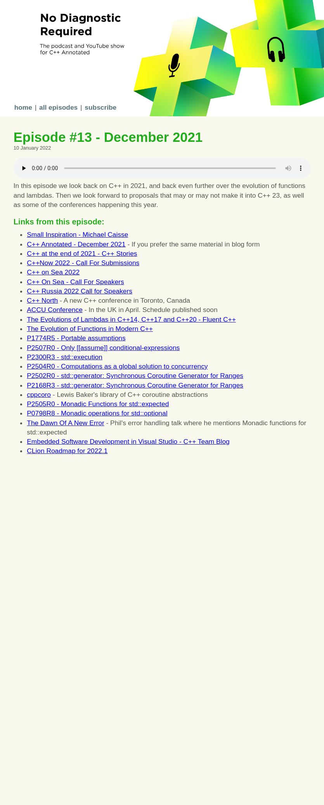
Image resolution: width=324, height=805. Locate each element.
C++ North (42, 300)
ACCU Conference (55, 310)
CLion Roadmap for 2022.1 (67, 451)
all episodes (58, 107)
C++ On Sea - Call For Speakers (75, 282)
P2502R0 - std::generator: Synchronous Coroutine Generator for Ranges (135, 375)
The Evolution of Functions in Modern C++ (90, 329)
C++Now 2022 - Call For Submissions (83, 263)
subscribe (100, 107)
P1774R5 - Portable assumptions (76, 338)
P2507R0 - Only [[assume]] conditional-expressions (103, 348)
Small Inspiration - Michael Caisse (77, 234)
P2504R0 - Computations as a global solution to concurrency (117, 366)
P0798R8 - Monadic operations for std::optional (97, 413)
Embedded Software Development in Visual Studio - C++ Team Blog (128, 441)
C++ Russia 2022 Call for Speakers (79, 291)
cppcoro (39, 394)
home (23, 107)
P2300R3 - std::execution (64, 357)
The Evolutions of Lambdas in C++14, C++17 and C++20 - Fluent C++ (131, 319)
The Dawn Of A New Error (65, 423)
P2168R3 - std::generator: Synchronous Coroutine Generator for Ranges (135, 385)
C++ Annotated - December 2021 (76, 244)
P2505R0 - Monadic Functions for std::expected (98, 404)
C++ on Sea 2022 (53, 272)
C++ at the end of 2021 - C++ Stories (82, 253)
